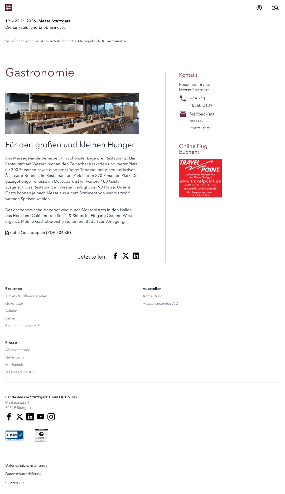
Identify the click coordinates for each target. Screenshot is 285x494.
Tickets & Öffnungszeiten (26, 296)
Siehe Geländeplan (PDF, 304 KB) (40, 232)
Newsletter (14, 303)
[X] (19, 416)
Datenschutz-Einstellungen (27, 465)
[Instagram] (51, 416)
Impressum (14, 482)
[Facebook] (9, 416)
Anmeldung (153, 296)
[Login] (259, 7)
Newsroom (14, 357)
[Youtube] (40, 416)
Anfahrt (11, 311)
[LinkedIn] (30, 416)
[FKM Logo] (14, 435)
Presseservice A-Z (20, 372)
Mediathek (14, 364)
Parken (10, 318)
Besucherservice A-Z (22, 325)
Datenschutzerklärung (23, 474)
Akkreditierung (18, 350)
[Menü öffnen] (275, 7)
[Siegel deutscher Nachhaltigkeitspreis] (41, 435)
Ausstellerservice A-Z (160, 303)
